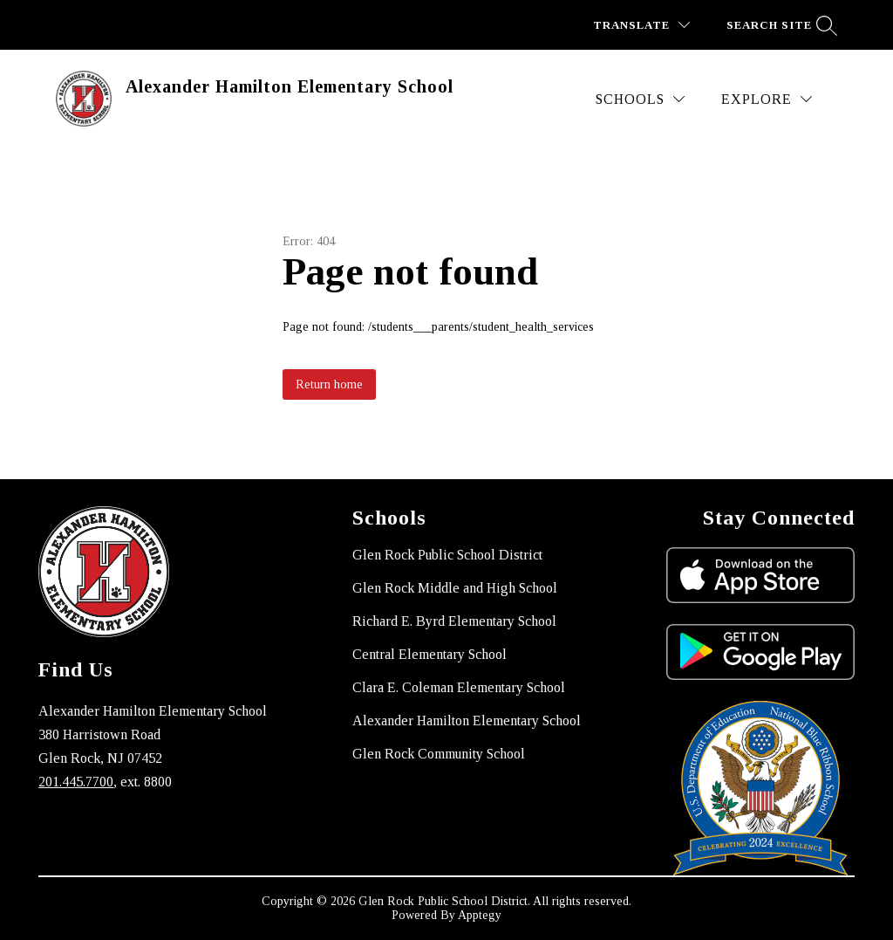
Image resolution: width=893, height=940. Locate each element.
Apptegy (479, 915)
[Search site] (779, 25)
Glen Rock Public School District (447, 554)
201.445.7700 (75, 781)
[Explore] (766, 99)
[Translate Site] (641, 25)
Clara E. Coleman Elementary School (458, 687)
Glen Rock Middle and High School (454, 587)
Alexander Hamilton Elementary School (466, 720)
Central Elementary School (429, 654)
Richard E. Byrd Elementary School (454, 621)
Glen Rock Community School (438, 753)
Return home (329, 384)
